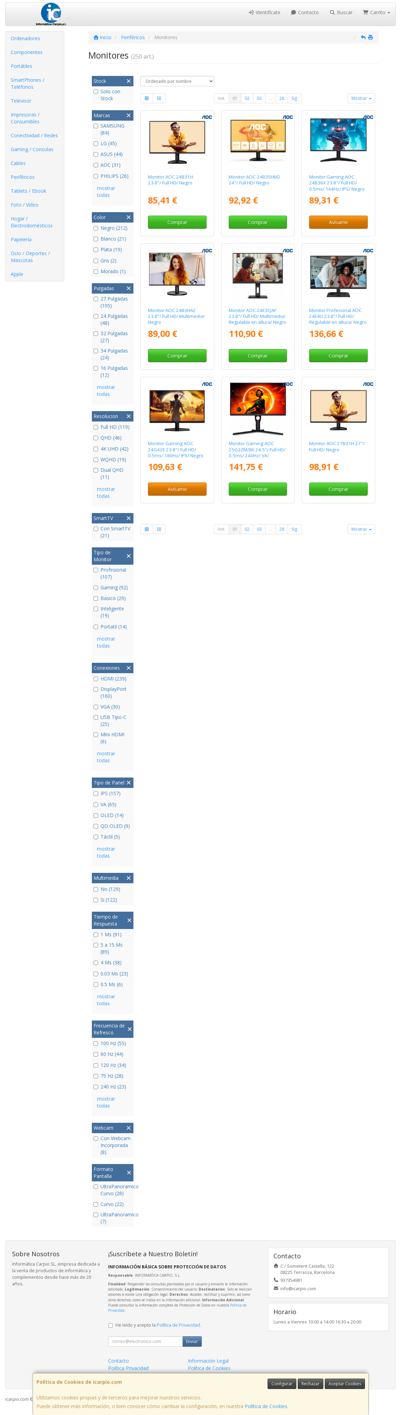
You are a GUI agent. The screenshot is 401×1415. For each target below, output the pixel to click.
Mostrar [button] (361, 98)
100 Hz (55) (110, 1043)
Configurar (282, 1384)
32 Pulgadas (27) (111, 337)
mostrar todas (106, 191)
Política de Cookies (266, 1406)
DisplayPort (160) (110, 692)
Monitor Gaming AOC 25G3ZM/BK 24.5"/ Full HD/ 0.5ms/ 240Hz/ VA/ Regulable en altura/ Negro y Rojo (257, 455)
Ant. (221, 98)
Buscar (340, 12)
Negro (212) (111, 228)
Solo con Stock (107, 95)
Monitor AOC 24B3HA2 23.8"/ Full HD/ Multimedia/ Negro (176, 316)
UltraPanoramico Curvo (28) (113, 1190)
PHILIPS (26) (111, 176)
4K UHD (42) (111, 448)
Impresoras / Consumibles (25, 118)
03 (259, 98)
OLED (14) (109, 815)
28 (281, 98)
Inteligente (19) (109, 612)
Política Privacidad (128, 1368)
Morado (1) (110, 271)
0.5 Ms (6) (108, 984)
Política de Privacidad (178, 1325)
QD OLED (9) (112, 826)
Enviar (192, 1341)
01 (235, 98)
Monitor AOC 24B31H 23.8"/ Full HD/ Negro (170, 180)
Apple (17, 274)
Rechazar (311, 1384)
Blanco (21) (110, 238)
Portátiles (21, 66)
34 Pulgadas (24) (111, 354)
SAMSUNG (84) (109, 129)
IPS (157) (107, 793)
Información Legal (208, 1360)
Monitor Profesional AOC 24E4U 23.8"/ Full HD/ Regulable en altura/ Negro (338, 316)
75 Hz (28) (108, 1076)
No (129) (107, 889)
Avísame (338, 222)
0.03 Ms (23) (111, 973)
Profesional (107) (110, 573)
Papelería (21, 239)
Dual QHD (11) (108, 473)
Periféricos (23, 177)
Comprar (177, 222)
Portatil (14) (110, 626)
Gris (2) (105, 260)
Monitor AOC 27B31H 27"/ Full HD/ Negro (337, 446)
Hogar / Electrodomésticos (32, 222)
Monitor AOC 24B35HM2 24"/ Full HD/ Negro (254, 180)
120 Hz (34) (110, 1065)
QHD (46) (108, 437)
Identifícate (264, 12)
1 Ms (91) (108, 934)
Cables (18, 163)
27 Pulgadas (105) (111, 302)
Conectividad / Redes (34, 135)
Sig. (294, 98)
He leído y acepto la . (158, 1325)
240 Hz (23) (110, 1086)
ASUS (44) (108, 154)
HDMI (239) (110, 678)
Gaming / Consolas (32, 149)
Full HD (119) (112, 427)
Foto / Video (24, 204)
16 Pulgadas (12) (111, 371)
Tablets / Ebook (28, 191)
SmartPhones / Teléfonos (27, 83)
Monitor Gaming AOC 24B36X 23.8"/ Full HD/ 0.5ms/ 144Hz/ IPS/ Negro (337, 183)
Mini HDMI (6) (109, 738)
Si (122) (105, 899)
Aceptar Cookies (345, 1384)
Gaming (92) (111, 587)
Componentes (27, 52)
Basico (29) (110, 598)
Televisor (21, 100)
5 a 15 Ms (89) (108, 948)
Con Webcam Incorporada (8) (112, 1145)
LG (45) (105, 143)
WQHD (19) (110, 459)
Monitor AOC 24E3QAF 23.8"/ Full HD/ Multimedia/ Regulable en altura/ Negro (257, 316)
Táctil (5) (107, 836)
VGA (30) (107, 706)
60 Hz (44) (108, 1054)
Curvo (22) (109, 1204)
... (270, 98)
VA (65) (105, 804)
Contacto (305, 12)
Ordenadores (25, 38)
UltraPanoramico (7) (113, 1218)
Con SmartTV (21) (112, 532)
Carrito (377, 12)
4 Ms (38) (108, 962)
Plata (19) (108, 249)
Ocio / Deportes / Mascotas (30, 256)
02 (247, 98)
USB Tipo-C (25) (110, 720)
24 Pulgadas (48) (111, 319)
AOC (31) (107, 165)
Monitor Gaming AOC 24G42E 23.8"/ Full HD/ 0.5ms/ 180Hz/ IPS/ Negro (175, 449)
